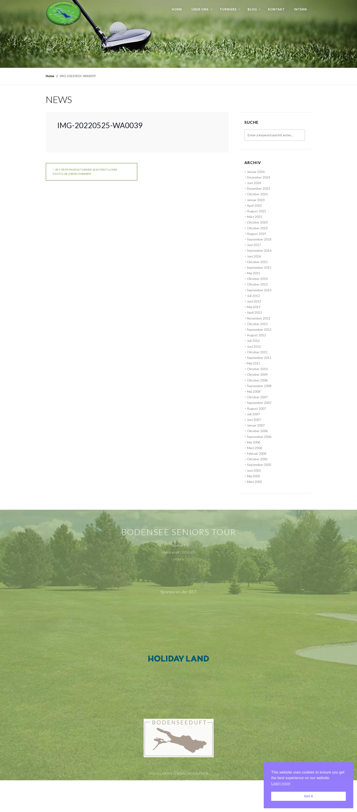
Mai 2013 (253, 307)
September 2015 (259, 267)
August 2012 (256, 335)
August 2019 (256, 234)
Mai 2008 (253, 391)
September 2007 (259, 403)
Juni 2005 (254, 470)
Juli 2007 (253, 414)
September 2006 (259, 437)
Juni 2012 (254, 346)
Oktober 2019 (257, 228)
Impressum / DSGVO (178, 552)
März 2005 (254, 482)
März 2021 (254, 217)
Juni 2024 (254, 183)
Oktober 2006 (257, 431)
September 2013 (259, 290)
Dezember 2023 (258, 188)
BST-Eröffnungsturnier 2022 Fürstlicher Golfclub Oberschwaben (85, 171)
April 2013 (254, 312)
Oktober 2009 (257, 374)
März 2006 (254, 448)
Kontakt (276, 9)
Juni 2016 (254, 256)
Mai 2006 (253, 442)
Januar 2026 (256, 172)
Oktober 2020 (257, 222)
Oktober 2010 (257, 369)
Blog (252, 9)
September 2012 (259, 329)
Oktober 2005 (257, 459)
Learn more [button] (280, 783)
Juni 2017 (254, 245)
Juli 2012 (253, 341)
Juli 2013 (253, 296)
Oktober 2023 (257, 194)
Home (177, 9)
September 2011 (259, 358)
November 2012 (258, 318)
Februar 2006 (256, 453)
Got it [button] (308, 796)
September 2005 (259, 465)
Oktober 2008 (257, 380)
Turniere (228, 9)
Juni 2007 (254, 420)
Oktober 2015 (257, 262)
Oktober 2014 (257, 279)
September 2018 (259, 239)
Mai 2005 (253, 476)
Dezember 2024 (258, 177)
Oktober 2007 (257, 397)
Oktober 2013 (257, 284)
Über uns (200, 9)
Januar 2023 (256, 200)
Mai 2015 (253, 273)
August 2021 (256, 211)
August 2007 (256, 408)
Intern (300, 9)
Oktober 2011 (257, 352)
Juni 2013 (254, 301)
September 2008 (259, 386)
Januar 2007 (256, 425)
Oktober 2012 (257, 324)
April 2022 (254, 205)
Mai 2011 (253, 363)
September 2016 (259, 250)
